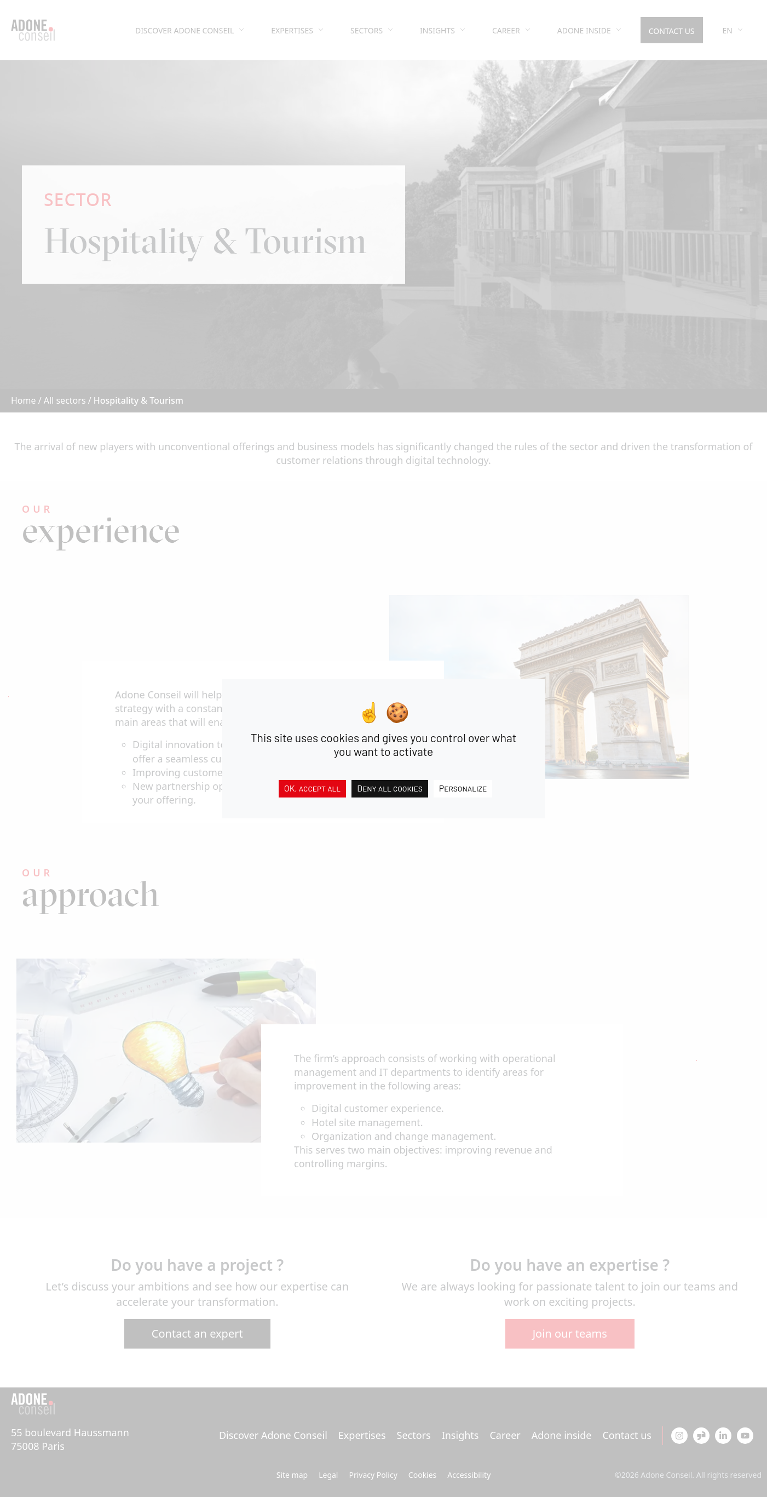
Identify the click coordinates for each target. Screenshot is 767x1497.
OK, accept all (312, 787)
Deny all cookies (390, 787)
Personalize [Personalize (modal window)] (463, 787)
